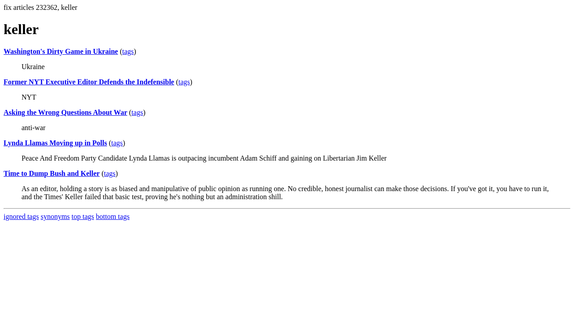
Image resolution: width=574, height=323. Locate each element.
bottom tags (113, 216)
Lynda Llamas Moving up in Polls (55, 143)
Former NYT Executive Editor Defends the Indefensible (89, 82)
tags (128, 51)
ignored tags (21, 216)
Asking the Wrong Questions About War (65, 112)
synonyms (55, 216)
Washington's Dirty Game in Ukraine (61, 51)
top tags (83, 216)
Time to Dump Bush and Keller (52, 173)
